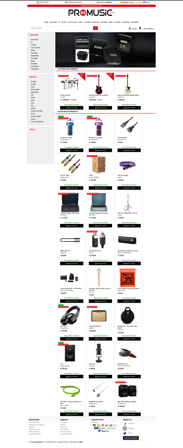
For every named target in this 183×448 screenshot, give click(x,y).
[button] (58, 49)
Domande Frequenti (66, 434)
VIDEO (81, 22)
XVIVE (91, 253)
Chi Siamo (63, 422)
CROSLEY (63, 215)
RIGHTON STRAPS (124, 366)
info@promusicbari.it (74, 2)
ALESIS (62, 97)
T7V (61, 364)
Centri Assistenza (65, 432)
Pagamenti (95, 422)
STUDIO (64, 22)
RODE (119, 177)
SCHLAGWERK (94, 177)
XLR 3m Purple (123, 175)
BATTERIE (117, 22)
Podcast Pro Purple (95, 138)
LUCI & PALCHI (72, 22)
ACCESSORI (125, 22)
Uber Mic (92, 364)
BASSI (111, 22)
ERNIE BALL (122, 290)
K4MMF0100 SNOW (96, 401)
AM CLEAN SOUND (124, 253)
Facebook (128, 423)
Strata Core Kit (65, 95)
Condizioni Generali (35, 434)
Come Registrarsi (34, 422)
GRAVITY (121, 330)
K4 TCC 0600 (64, 175)
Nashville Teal (122, 364)
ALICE (91, 292)
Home (46, 22)
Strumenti (135, 22)
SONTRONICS (65, 139)
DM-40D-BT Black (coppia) (127, 401)
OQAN (120, 215)
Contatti (62, 425)
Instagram (128, 428)
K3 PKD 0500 (122, 138)
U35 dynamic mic (95, 251)
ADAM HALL (122, 139)
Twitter (127, 433)
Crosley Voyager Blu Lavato (98, 213)
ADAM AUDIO (64, 366)
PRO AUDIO (53, 22)
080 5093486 (44, 2)
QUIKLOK (63, 253)
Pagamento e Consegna (36, 425)
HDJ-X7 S (63, 326)
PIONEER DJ (64, 328)
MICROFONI (95, 22)
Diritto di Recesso (34, 432)
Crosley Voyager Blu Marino (69, 213)
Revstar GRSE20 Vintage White (128, 95)
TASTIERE (87, 22)
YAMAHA (92, 97)
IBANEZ (91, 328)
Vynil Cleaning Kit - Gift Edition (70, 288)
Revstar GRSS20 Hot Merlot (98, 95)
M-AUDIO (92, 366)
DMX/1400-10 (65, 251)
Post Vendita (64, 429)
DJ (59, 22)
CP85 (91, 175)
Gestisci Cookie (131, 438)
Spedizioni (63, 427)
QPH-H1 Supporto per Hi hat (127, 213)
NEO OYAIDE (64, 405)
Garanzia (31, 427)
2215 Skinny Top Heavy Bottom (128, 288)
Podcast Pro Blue (66, 138)
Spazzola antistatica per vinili (128, 251)
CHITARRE (104, 22)
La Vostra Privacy (34, 429)
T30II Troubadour (95, 326)
